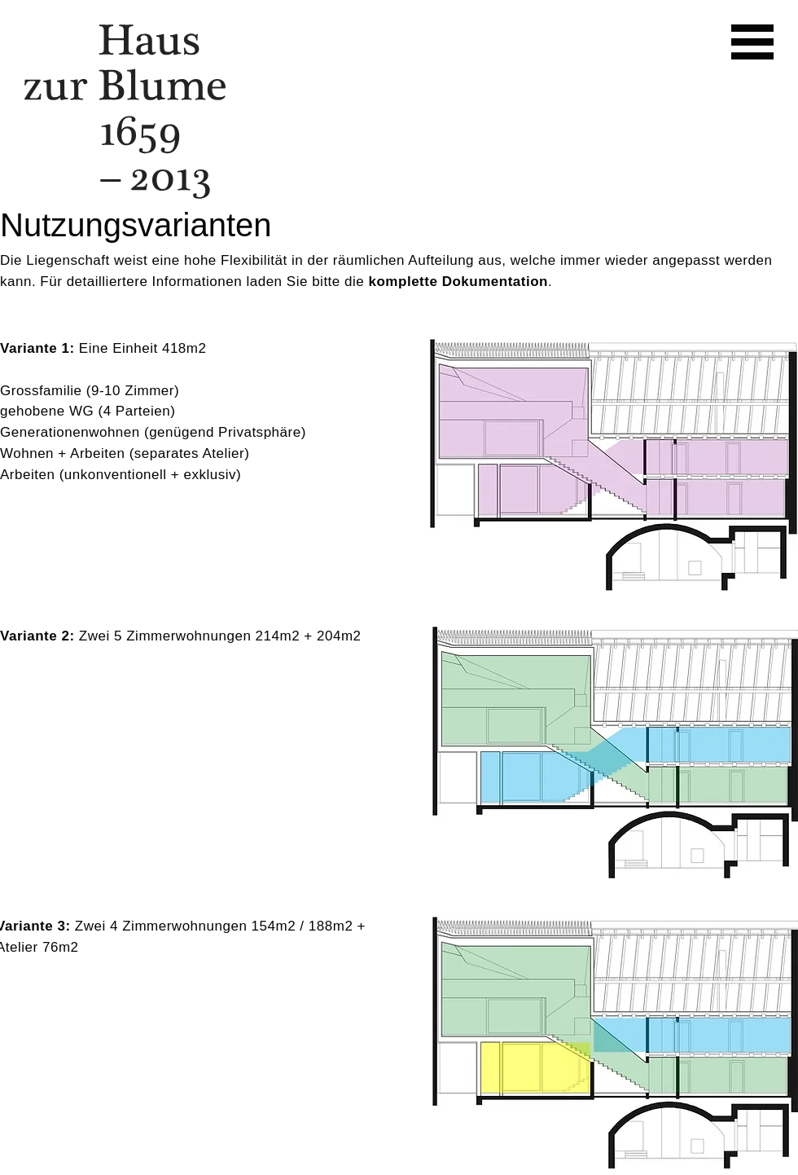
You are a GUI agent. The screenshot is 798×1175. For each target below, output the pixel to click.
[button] (752, 41)
